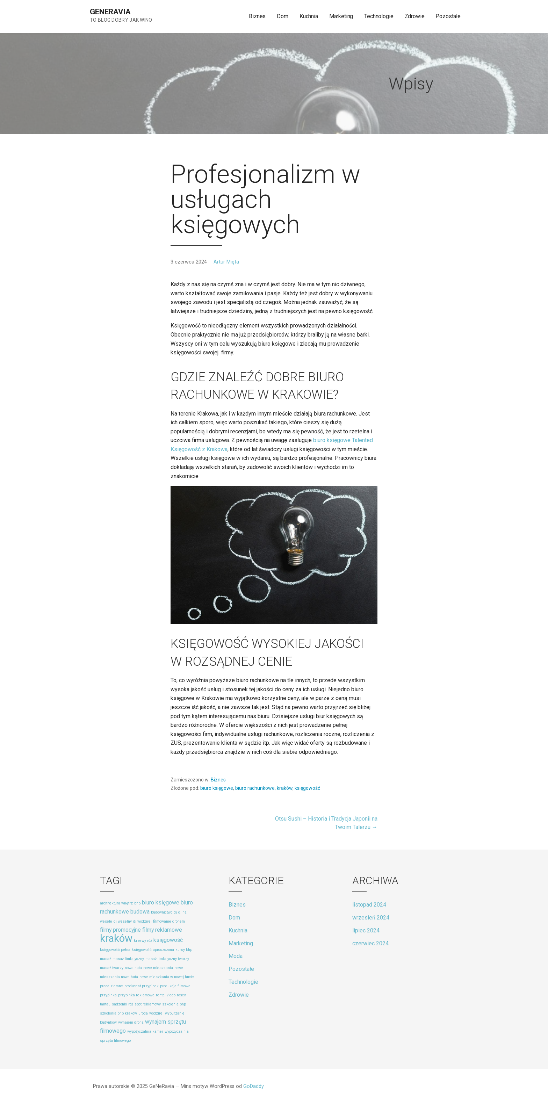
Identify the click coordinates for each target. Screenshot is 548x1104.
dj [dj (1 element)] (175, 912)
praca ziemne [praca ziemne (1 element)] (111, 986)
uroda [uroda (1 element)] (143, 1013)
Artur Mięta (226, 262)
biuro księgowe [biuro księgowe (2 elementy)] (160, 902)
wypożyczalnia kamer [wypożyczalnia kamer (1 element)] (145, 1031)
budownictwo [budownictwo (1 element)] (161, 912)
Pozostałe (448, 16)
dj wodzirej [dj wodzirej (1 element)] (142, 921)
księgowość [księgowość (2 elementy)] (168, 940)
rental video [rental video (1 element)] (165, 995)
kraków (285, 788)
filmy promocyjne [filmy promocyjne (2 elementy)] (120, 929)
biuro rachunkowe (255, 788)
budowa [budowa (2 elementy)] (140, 911)
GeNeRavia (110, 11)
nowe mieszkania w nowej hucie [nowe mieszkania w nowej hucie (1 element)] (166, 977)
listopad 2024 (369, 904)
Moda (236, 956)
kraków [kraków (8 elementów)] (116, 938)
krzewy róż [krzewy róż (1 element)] (143, 940)
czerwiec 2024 (370, 943)
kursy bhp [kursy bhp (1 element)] (183, 949)
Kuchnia (309, 16)
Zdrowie (415, 16)
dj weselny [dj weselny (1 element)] (123, 921)
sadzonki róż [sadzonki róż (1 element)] (122, 1004)
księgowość (307, 788)
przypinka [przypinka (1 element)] (108, 995)
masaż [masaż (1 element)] (105, 959)
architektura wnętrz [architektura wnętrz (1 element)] (116, 903)
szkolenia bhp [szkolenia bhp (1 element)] (174, 1004)
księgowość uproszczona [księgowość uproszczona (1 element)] (153, 949)
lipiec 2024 (366, 930)
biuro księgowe (216, 788)
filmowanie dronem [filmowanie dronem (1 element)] (169, 921)
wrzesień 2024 (370, 917)
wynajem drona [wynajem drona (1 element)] (131, 1022)
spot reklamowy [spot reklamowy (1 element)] (148, 1004)
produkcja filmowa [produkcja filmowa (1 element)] (175, 986)
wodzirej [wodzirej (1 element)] (156, 1013)
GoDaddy (253, 1086)
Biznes (257, 16)
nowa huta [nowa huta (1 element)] (133, 968)
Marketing (341, 16)
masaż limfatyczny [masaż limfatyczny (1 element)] (128, 959)
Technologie (378, 16)
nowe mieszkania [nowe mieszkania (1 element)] (158, 968)
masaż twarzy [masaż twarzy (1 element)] (111, 968)
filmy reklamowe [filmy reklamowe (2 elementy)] (162, 929)
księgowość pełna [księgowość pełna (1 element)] (115, 949)
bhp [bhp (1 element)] (137, 903)
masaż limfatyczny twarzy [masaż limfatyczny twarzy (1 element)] (167, 959)
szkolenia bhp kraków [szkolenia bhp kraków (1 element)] (118, 1013)
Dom (282, 16)
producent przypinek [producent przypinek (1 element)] (141, 986)
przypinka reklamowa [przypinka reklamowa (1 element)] (136, 995)
